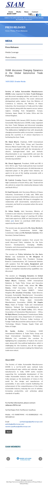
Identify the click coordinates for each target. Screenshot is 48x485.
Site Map (8, 482)
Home (10, 12)
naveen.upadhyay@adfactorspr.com (18, 426)
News (26, 12)
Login (30, 14)
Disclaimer (28, 482)
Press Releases (12, 47)
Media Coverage (11, 52)
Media (18, 12)
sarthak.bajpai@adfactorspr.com (31, 422)
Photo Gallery (10, 57)
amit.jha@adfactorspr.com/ (14, 424)
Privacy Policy (37, 482)
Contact (35, 12)
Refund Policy (24, 483)
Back (9, 432)
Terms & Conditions (18, 482)
